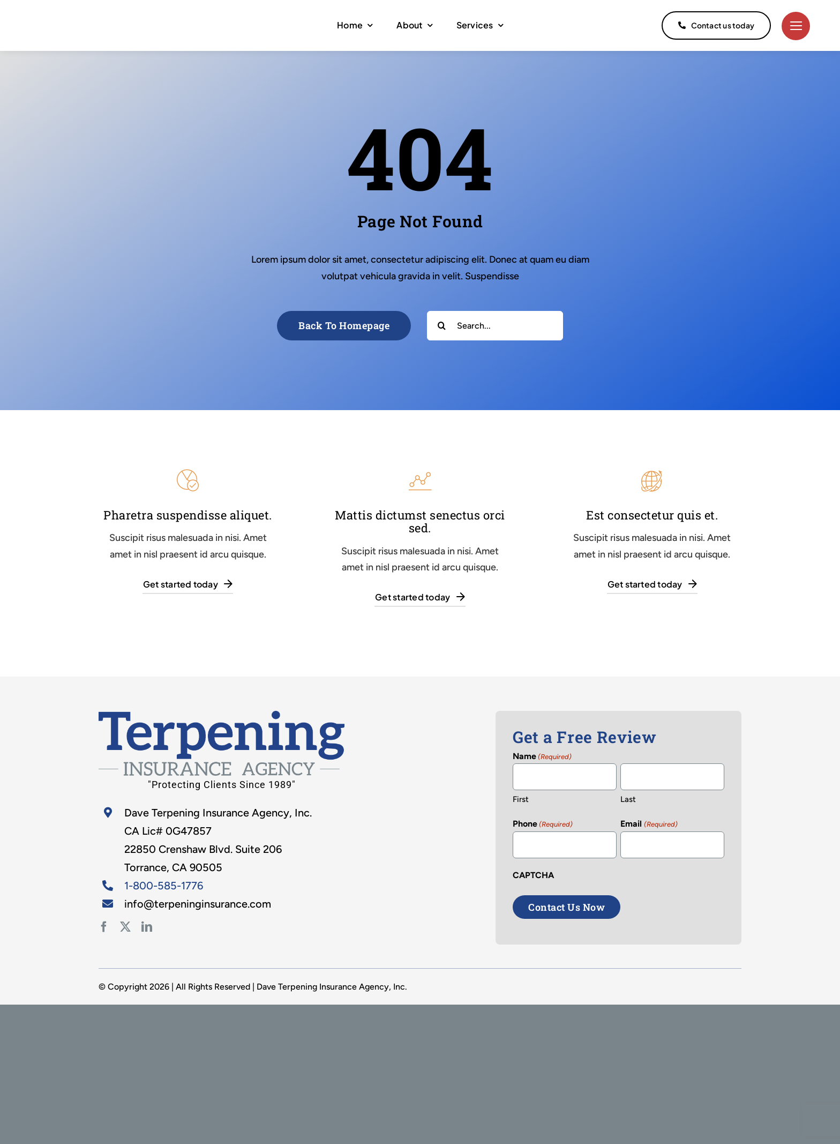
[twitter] (125, 927)
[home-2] (221, 716)
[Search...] (495, 325)
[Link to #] (796, 26)
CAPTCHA (533, 875)
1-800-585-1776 (163, 885)
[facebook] (104, 927)
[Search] (441, 325)
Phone (543, 824)
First (521, 799)
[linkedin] (146, 927)
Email (648, 824)
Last (628, 799)
